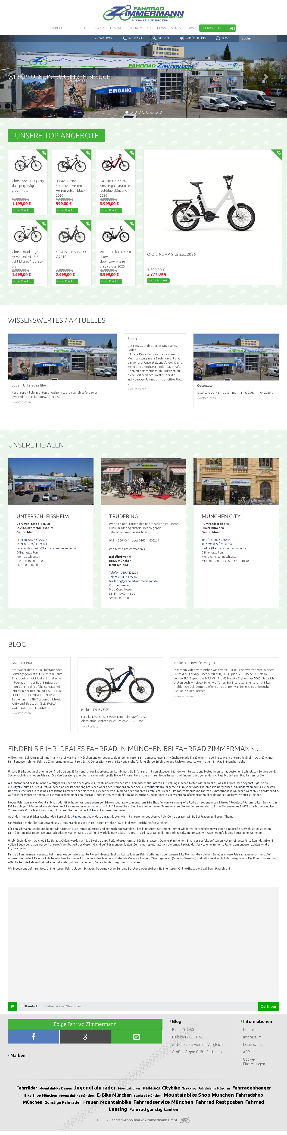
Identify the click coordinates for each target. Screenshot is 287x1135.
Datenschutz (253, 1044)
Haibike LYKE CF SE (187, 1037)
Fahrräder (26, 1087)
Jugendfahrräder (95, 1087)
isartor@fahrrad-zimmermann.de (224, 548)
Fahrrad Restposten (219, 1102)
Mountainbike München (77, 1095)
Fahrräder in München (214, 1088)
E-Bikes (91, 810)
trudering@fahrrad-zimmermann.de (133, 581)
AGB (246, 1052)
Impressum (252, 1037)
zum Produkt (23, 210)
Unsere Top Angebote (57, 135)
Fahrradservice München (163, 1102)
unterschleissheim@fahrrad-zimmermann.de (46, 548)
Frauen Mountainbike (107, 1102)
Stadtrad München (148, 1095)
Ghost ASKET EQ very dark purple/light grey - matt (28, 185)
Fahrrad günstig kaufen (153, 1109)
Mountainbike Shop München (199, 1095)
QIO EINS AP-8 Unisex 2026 (171, 254)
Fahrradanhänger (251, 1087)
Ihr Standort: (29, 1006)
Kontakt (249, 1030)
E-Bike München (114, 1095)
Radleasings (80, 816)
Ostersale (205, 385)
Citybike (18, 786)
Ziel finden (268, 1006)
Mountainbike (156, 786)
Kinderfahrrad (247, 786)
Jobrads (105, 816)
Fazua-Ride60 (183, 1030)
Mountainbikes (129, 1088)
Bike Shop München (40, 1095)
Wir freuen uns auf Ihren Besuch (59, 76)
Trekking (189, 1088)
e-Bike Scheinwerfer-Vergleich (197, 1044)
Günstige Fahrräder (62, 1102)
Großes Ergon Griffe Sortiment (197, 1052)
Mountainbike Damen (55, 1088)
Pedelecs (151, 1088)
